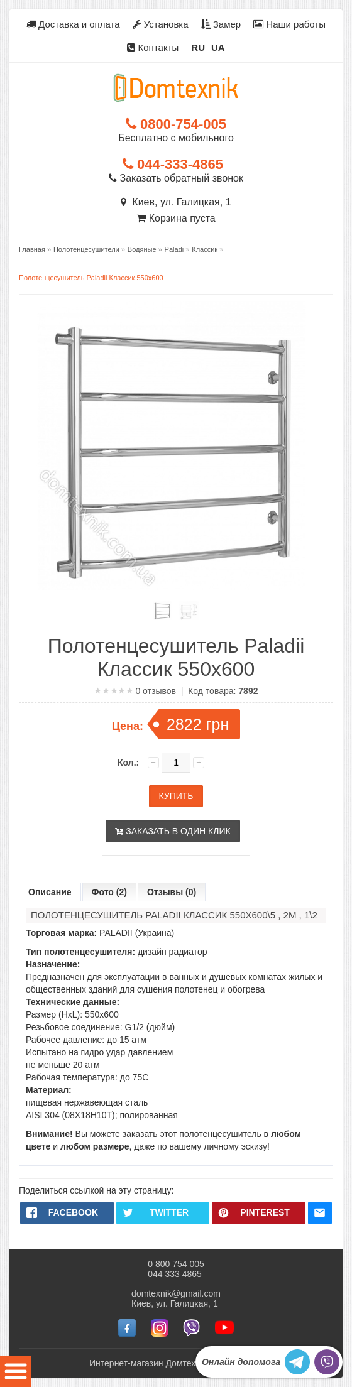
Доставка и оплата (73, 24)
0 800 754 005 (176, 1264)
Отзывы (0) (171, 892)
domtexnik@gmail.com (176, 1293)
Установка (161, 24)
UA (218, 47)
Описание (50, 892)
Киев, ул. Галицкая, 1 (176, 202)
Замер (221, 24)
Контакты (153, 47)
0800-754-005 (176, 124)
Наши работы (289, 24)
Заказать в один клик (172, 831)
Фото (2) (109, 892)
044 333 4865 (175, 1274)
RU (198, 47)
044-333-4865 (173, 164)
